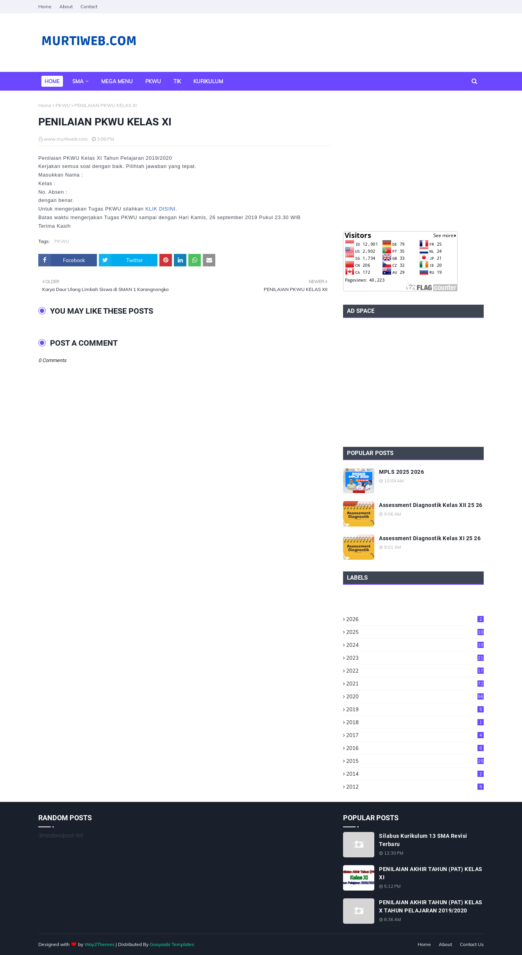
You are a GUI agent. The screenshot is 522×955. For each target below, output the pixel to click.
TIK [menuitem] (177, 81)
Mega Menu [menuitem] (117, 81)
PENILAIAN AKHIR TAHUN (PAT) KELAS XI (431, 873)
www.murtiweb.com (66, 139)
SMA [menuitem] (78, 81)
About (66, 6)
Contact (88, 6)
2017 (415, 735)
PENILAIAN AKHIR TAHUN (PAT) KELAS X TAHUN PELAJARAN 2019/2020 (431, 906)
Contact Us (472, 944)
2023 (415, 658)
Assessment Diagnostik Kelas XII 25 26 (431, 505)
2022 (415, 671)
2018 (415, 722)
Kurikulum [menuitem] (208, 81)
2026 (415, 619)
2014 (415, 774)
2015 (415, 761)
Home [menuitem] (52, 81)
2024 (415, 645)
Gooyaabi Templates (172, 944)
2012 (415, 787)
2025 (415, 632)
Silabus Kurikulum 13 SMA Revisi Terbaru (423, 840)
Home (45, 6)
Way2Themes (99, 944)
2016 (415, 748)
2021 (415, 683)
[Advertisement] (413, 161)
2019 (415, 709)
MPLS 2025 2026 (401, 472)
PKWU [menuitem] (153, 81)
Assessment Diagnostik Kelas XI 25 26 (430, 538)
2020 (415, 696)
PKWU (62, 105)
